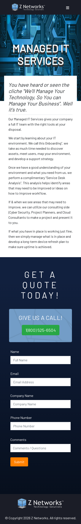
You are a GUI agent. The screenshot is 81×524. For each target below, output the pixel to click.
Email (14, 373)
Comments (18, 439)
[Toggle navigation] (67, 7)
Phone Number (21, 417)
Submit (19, 462)
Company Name (21, 395)
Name (14, 351)
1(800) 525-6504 (40, 330)
